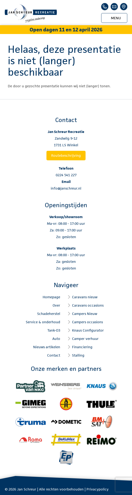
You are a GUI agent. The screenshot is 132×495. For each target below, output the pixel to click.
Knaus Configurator (88, 330)
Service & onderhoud (43, 322)
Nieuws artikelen (46, 347)
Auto (56, 338)
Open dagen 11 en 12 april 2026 (66, 29)
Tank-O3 (53, 330)
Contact (53, 355)
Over (56, 305)
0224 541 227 (66, 175)
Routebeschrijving (66, 155)
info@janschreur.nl (66, 188)
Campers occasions (87, 322)
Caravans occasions (88, 305)
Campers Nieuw (84, 313)
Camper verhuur (85, 338)
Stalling (78, 355)
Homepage (51, 297)
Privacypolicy (97, 489)
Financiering (82, 347)
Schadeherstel (48, 313)
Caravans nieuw (84, 297)
